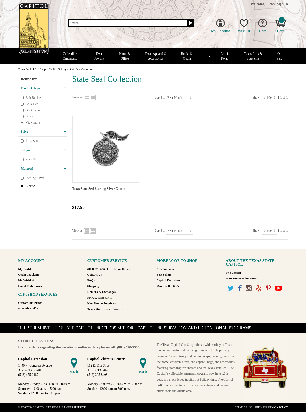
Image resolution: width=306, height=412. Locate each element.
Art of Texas (224, 56)
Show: (256, 97)
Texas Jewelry (99, 56)
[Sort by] (179, 97)
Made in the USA (168, 286)
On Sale (279, 56)
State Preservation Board (242, 278)
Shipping (93, 286)
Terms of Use (243, 407)
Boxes (30, 116)
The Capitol (233, 272)
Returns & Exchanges (101, 292)
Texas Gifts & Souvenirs (253, 56)
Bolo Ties (32, 104)
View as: (77, 97)
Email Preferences (30, 286)
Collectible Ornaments (70, 56)
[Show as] (269, 97)
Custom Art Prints (30, 302)
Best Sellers (164, 274)
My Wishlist (26, 280)
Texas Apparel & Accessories (155, 56)
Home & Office (124, 56)
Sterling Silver (35, 178)
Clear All (31, 186)
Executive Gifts (28, 308)
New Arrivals (165, 269)
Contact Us (94, 274)
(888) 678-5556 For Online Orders (109, 269)
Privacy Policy (278, 407)
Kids (207, 56)
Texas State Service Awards (105, 309)
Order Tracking (28, 274)
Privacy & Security (99, 297)
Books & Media (186, 56)
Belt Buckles (34, 98)
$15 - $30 (32, 141)
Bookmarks (33, 110)
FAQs (91, 280)
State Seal (32, 159)
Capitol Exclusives (168, 280)
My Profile (25, 269)
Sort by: (160, 97)
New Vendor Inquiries (101, 303)
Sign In (282, 4)
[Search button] (190, 23)
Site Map (260, 407)
